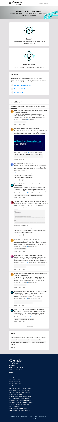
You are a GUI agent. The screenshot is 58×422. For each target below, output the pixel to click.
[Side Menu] (10, 3)
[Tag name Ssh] (13, 344)
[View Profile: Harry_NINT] (12, 164)
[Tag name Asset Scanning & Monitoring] (22, 195)
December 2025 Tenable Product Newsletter (26, 128)
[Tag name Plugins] (16, 265)
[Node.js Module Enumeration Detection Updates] (31, 258)
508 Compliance (28, 418)
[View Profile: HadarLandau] (12, 310)
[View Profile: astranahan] (12, 202)
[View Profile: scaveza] (12, 111)
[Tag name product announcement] (31, 155)
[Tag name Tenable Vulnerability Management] (23, 177)
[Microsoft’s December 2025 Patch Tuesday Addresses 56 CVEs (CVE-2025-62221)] (31, 278)
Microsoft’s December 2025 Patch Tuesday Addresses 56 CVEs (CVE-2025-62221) (30, 274)
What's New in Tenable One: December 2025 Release (29, 309)
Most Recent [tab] (14, 106)
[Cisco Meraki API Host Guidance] (31, 167)
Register (40, 3)
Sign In (46, 3)
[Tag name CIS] (43, 337)
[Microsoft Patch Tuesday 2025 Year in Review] (31, 242)
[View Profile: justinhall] (12, 256)
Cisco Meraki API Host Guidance (23, 163)
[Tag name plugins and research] (25, 265)
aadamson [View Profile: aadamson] (17, 152)
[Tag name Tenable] (40, 155)
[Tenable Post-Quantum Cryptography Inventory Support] (31, 213)
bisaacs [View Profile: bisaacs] (16, 192)
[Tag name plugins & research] (19, 155)
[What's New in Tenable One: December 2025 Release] (31, 313)
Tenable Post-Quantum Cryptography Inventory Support (30, 201)
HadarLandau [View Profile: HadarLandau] (17, 316)
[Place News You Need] (29, 65)
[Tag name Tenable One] (38, 301)
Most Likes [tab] (37, 106)
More (43, 106)
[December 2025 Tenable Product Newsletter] (31, 140)
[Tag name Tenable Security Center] (39, 230)
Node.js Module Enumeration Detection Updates (28, 255)
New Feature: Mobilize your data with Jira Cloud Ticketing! (30, 291)
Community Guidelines (20, 89)
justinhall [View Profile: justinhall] (16, 262)
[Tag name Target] (37, 337)
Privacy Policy (42, 416)
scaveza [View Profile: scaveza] (16, 119)
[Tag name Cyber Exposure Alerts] (20, 122)
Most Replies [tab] (29, 106)
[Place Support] (29, 39)
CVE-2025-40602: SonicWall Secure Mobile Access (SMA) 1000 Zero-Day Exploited (30, 111)
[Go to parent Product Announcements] (34, 152)
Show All (13, 347)
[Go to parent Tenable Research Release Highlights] (25, 173)
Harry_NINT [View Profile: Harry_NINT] (17, 170)
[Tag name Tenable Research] (28, 175)
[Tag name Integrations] (18, 301)
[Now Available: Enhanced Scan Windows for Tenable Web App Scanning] (31, 189)
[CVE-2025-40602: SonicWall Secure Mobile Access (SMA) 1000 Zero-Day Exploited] (31, 115)
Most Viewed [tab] (21, 106)
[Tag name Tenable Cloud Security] (20, 157)
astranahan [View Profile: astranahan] (17, 225)
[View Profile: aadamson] (12, 129)
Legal (20, 418)
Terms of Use (33, 416)
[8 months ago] (23, 170)
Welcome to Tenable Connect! (22, 85)
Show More (29, 326)
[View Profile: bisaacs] (12, 185)
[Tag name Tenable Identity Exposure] (34, 157)
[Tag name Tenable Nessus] (18, 175)
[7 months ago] (22, 119)
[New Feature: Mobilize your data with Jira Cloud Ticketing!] (31, 294)
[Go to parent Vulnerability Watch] (32, 119)
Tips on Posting (18, 92)
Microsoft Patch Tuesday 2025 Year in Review (27, 239)
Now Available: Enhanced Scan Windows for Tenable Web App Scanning (30, 184)
